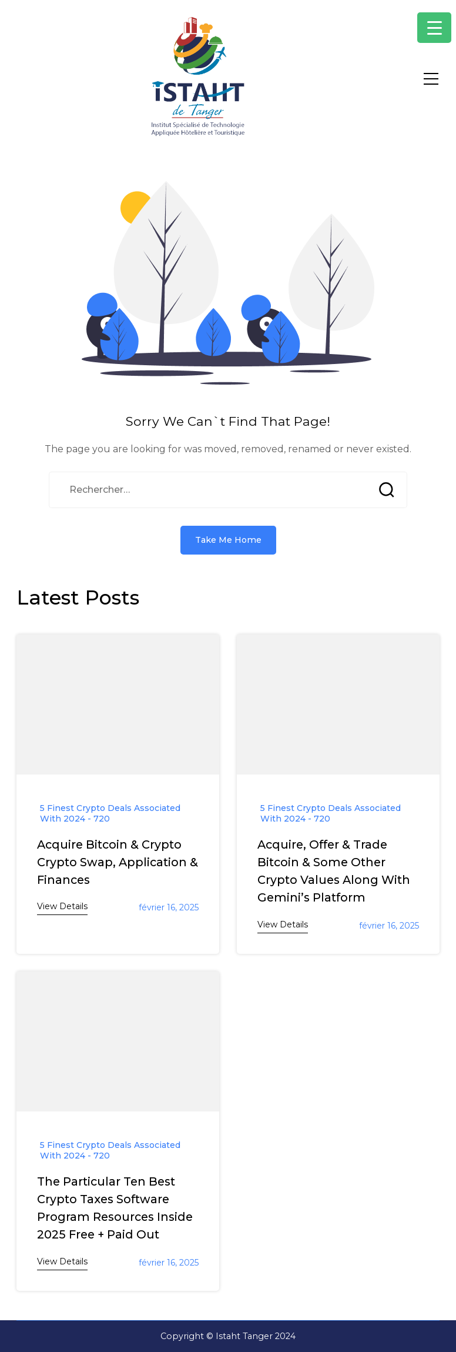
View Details (62, 906)
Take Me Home (228, 540)
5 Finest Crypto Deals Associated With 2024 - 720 (110, 813)
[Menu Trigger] (434, 27)
